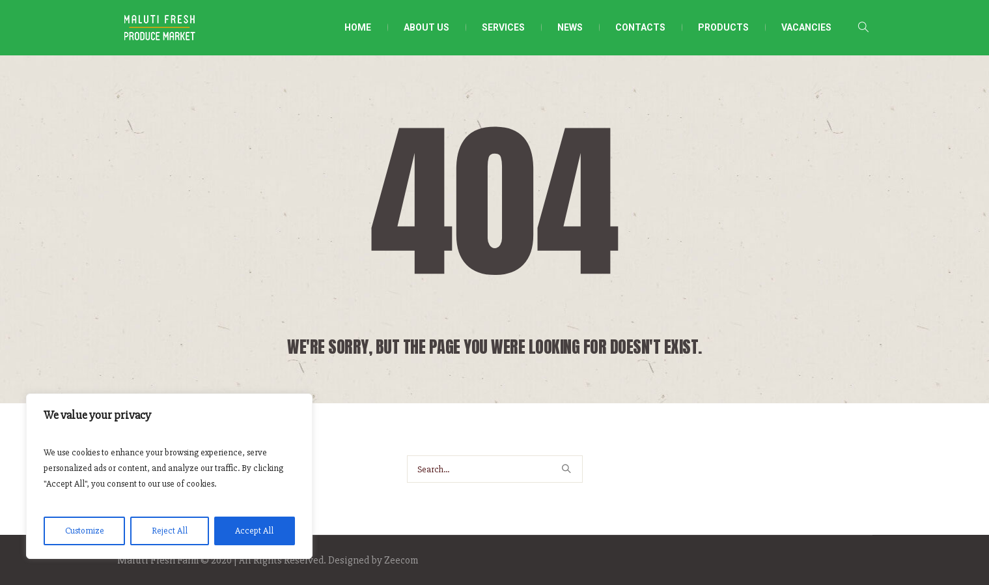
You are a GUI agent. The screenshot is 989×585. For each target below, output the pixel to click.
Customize (84, 530)
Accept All (254, 530)
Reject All (170, 530)
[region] (169, 476)
